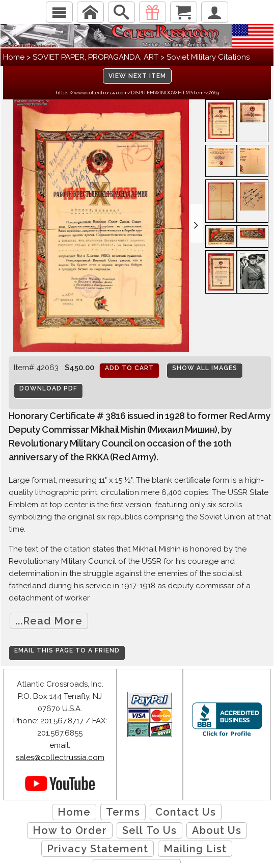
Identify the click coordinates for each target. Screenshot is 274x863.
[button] (196, 223)
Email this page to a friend (67, 650)
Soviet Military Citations (208, 57)
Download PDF (48, 388)
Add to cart (129, 368)
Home (13, 57)
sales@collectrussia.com (60, 757)
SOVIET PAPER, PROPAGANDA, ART (95, 57)
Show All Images (204, 368)
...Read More (49, 621)
